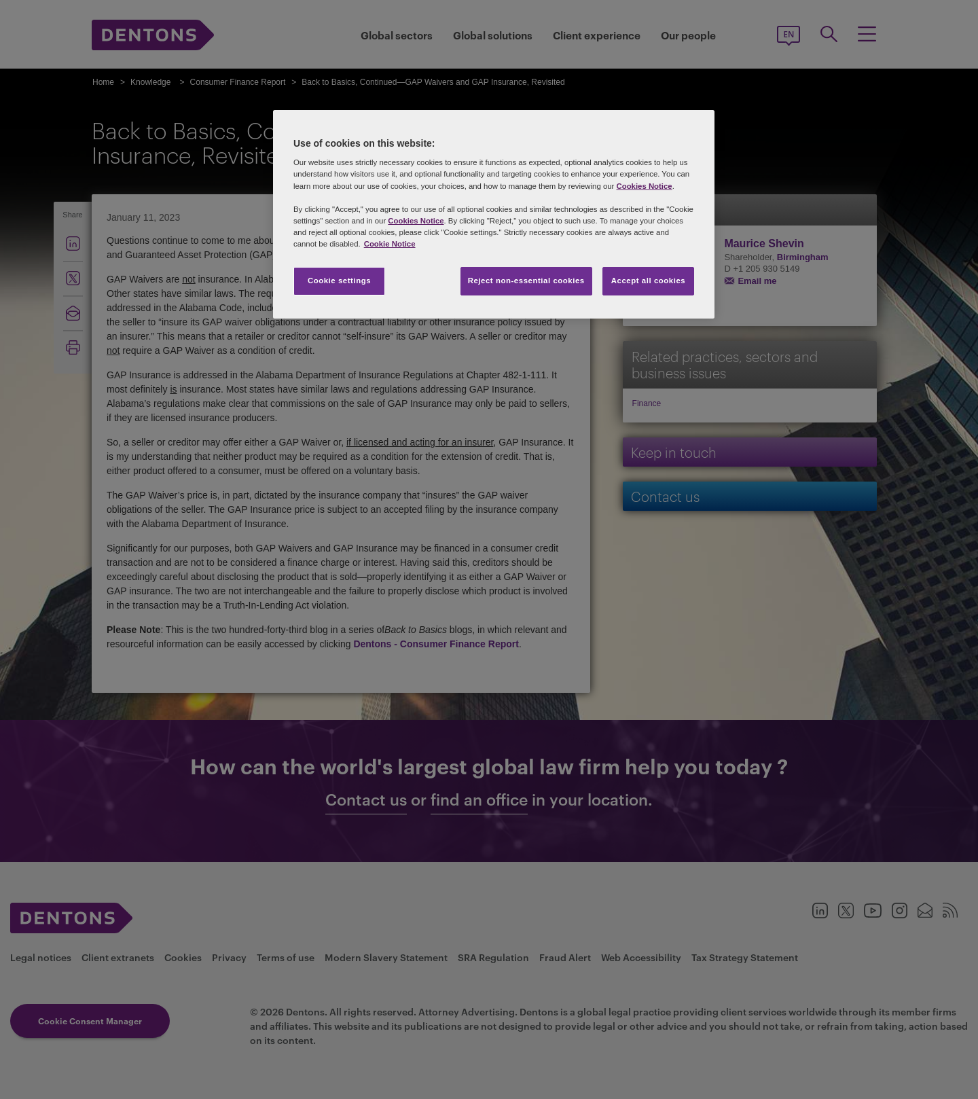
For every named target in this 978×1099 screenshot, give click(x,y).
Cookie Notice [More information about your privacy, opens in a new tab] (390, 244)
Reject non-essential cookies (526, 280)
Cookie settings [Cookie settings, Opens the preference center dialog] (339, 280)
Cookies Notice (644, 186)
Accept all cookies (648, 280)
